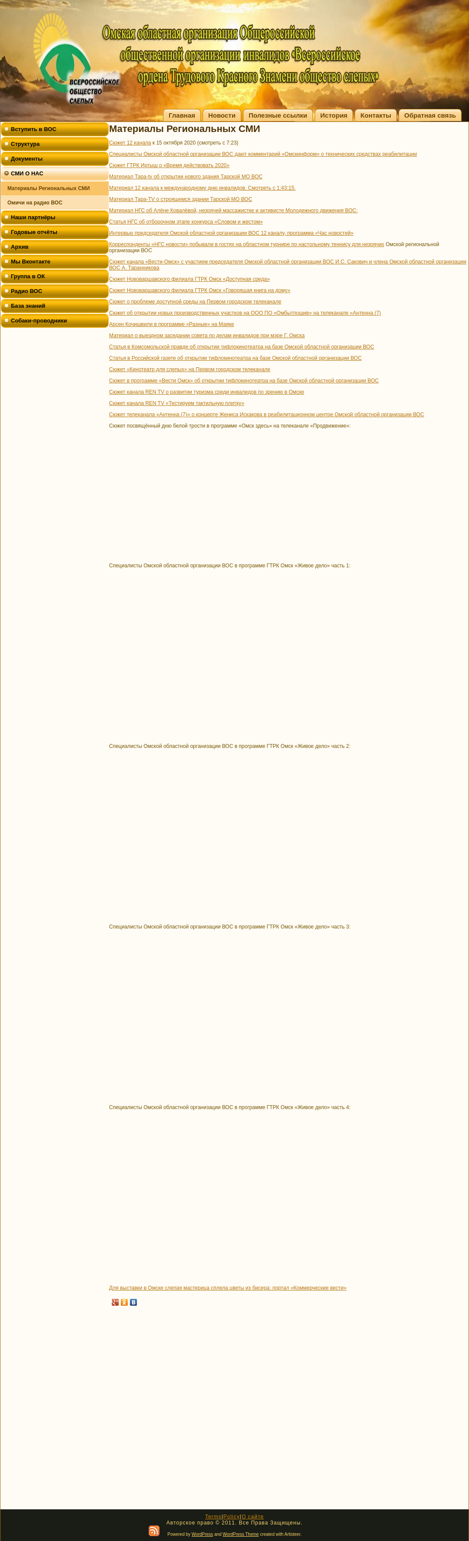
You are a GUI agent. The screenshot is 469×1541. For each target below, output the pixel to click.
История (334, 115)
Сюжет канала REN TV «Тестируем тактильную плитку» (176, 403)
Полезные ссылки (278, 115)
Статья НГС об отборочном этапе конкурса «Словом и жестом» (186, 222)
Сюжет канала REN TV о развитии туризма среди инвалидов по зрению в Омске (206, 392)
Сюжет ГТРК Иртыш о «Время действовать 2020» (169, 165)
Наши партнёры (33, 217)
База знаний (28, 306)
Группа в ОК (28, 276)
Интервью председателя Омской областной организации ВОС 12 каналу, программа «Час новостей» (231, 233)
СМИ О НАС (27, 173)
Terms (213, 1517)
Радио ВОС (26, 291)
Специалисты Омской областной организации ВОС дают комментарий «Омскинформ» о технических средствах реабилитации (263, 154)
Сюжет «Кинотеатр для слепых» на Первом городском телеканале (189, 369)
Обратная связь (430, 115)
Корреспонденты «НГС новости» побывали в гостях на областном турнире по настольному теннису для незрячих (246, 244)
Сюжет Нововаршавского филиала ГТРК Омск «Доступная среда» (189, 279)
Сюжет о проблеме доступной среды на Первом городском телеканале (195, 302)
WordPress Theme (241, 1534)
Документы (27, 158)
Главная (182, 115)
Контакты (375, 115)
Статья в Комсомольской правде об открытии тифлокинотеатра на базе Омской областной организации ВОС (241, 347)
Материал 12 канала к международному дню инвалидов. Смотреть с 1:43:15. (202, 188)
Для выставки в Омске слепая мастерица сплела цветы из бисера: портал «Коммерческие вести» (227, 1288)
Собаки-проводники (39, 320)
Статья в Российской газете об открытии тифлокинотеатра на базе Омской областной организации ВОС (235, 358)
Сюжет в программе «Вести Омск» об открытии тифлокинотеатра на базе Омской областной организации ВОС (244, 381)
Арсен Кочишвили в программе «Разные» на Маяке (171, 324)
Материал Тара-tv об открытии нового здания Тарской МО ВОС (186, 177)
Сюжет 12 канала (130, 143)
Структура (25, 144)
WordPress (202, 1534)
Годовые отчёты (34, 232)
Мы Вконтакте (30, 261)
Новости (222, 115)
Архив (19, 247)
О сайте (253, 1517)
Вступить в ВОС (34, 129)
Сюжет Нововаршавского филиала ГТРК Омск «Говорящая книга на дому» (199, 290)
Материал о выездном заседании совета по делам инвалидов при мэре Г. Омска (207, 336)
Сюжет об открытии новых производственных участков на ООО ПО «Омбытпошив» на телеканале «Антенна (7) (245, 313)
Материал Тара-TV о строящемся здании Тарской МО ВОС (180, 199)
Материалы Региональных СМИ (48, 188)
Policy (231, 1517)
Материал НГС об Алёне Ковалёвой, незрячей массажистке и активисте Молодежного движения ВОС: (233, 210)
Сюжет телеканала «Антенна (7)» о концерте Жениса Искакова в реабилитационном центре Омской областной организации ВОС (266, 415)
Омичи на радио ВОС (35, 203)
